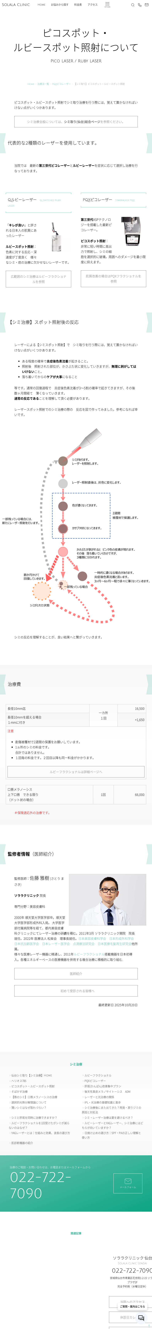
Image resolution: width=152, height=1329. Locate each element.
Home (41, 4)
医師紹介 (76, 973)
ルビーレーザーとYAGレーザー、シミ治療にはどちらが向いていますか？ (112, 1125)
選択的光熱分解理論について (28, 1102)
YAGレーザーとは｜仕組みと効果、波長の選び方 (40, 1133)
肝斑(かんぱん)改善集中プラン (102, 1086)
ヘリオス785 (18, 1081)
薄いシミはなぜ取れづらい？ (28, 1107)
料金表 (78, 4)
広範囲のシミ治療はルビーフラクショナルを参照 (38, 279)
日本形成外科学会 (121, 938)
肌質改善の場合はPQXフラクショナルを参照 (113, 278)
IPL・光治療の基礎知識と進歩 (102, 1102)
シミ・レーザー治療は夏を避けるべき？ (108, 1117)
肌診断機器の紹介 (22, 1143)
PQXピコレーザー (61, 84)
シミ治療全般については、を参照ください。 (76, 121)
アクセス (93, 4)
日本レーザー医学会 (56, 943)
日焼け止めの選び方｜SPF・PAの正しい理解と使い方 (111, 1135)
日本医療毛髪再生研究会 (115, 943)
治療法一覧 (43, 84)
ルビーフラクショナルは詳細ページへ (76, 771)
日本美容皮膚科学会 (92, 938)
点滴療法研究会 (84, 943)
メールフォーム (128, 1183)
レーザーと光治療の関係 (99, 1097)
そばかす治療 (19, 1091)
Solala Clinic (16, 5)
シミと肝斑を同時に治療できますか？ (34, 1117)
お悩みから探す (59, 4)
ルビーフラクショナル (89, 954)
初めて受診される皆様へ (76, 990)
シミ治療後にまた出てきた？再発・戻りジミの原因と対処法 (111, 1110)
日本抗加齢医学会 (26, 943)
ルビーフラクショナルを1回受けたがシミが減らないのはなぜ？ (39, 1125)
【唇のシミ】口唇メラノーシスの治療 (34, 1097)
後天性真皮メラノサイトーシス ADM (107, 1091)
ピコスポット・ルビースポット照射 (33, 1086)
